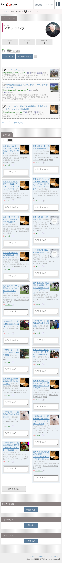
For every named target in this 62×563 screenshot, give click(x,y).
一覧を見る (31, 510)
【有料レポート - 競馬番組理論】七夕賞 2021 (41, 323)
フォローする (8, 57)
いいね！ (8, 165)
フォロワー (27, 42)
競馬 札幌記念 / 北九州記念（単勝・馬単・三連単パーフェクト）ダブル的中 (41, 288)
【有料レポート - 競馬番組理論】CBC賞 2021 (11, 323)
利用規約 (41, 556)
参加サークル (44, 42)
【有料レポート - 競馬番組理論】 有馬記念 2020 (11, 414)
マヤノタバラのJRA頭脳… (45, 195)
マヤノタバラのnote (10, 357)
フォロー (9, 42)
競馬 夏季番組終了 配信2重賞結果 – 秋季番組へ (10, 255)
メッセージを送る (24, 57)
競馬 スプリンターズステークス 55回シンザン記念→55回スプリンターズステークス (41, 184)
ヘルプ (49, 556)
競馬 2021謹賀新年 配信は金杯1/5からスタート (10, 381)
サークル (33, 556)
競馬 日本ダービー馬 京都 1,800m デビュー (41, 148)
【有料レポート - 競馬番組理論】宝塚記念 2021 (11, 352)
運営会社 (56, 556)
